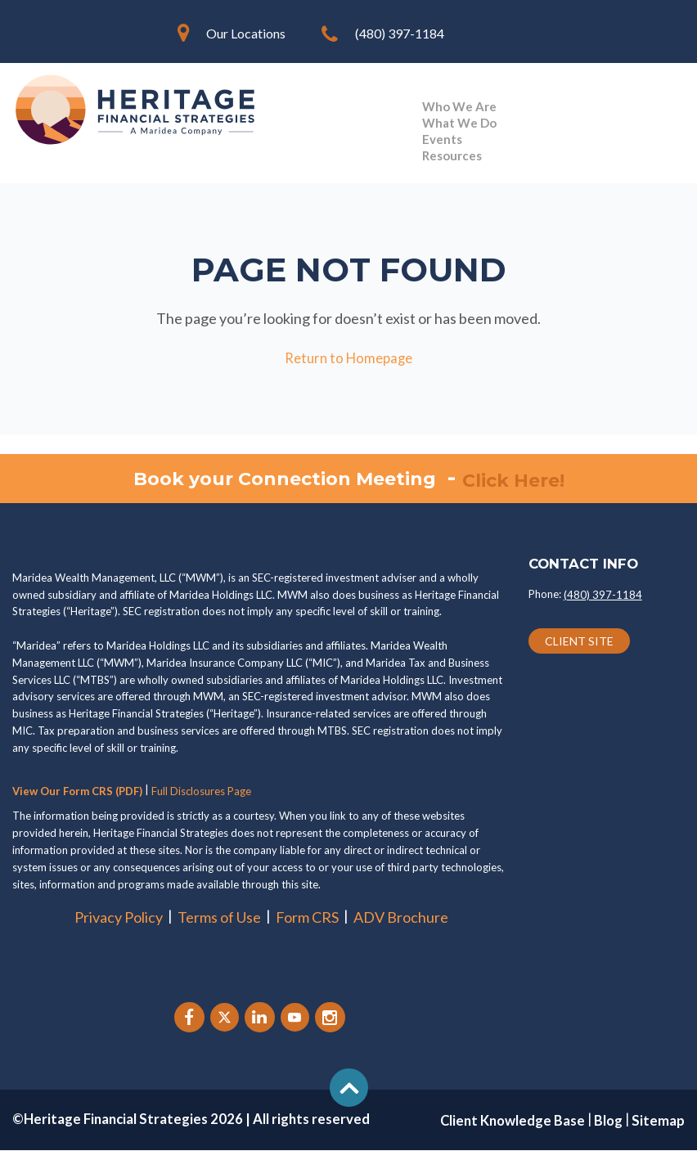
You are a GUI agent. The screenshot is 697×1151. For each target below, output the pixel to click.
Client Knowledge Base (512, 1121)
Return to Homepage (348, 358)
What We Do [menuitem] (459, 122)
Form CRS (307, 918)
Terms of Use (219, 918)
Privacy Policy (118, 918)
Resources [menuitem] (452, 155)
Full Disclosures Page (201, 791)
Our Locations (246, 33)
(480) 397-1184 (399, 33)
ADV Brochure (400, 918)
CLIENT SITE (579, 642)
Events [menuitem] (442, 139)
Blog (608, 1121)
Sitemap (658, 1121)
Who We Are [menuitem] (459, 106)
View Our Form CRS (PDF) (77, 791)
